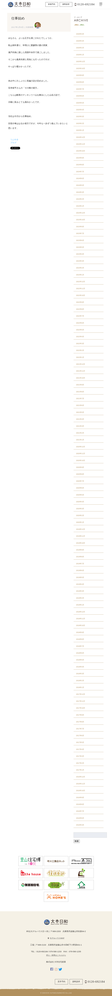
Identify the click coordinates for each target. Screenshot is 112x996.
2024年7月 (80, 172)
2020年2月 (80, 515)
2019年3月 (80, 591)
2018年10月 (80, 625)
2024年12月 (80, 137)
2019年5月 (80, 577)
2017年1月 (80, 770)
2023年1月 (80, 275)
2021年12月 (80, 364)
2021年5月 (80, 412)
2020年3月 (80, 509)
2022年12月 (80, 282)
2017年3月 (80, 756)
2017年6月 (80, 736)
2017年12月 (80, 694)
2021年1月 (80, 440)
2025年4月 (80, 110)
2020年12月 (80, 447)
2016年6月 (80, 818)
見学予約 (61, 981)
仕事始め (18, 18)
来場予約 (51, 4)
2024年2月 (80, 199)
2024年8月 (80, 165)
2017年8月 (80, 722)
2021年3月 (80, 426)
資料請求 (66, 4)
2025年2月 (80, 123)
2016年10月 (80, 790)
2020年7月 (80, 481)
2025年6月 (80, 96)
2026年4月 (80, 34)
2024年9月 (80, 158)
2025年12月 (80, 61)
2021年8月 (80, 392)
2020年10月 (80, 460)
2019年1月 (80, 605)
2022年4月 (80, 337)
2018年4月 (80, 667)
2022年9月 (80, 302)
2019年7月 (80, 564)
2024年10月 (80, 151)
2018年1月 (80, 687)
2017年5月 (80, 742)
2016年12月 (80, 777)
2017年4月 (80, 749)
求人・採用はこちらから (56, 955)
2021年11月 (80, 371)
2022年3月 (80, 343)
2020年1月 (80, 522)
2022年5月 (80, 330)
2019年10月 (80, 543)
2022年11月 (80, 289)
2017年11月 (80, 701)
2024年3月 (80, 192)
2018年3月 (80, 674)
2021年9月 (80, 385)
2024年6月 (80, 178)
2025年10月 (80, 68)
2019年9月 (80, 550)
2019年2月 (80, 598)
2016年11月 (80, 784)
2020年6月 (80, 488)
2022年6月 (80, 323)
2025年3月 (80, 116)
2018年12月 (80, 612)
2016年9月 (80, 797)
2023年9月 (80, 227)
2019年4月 (80, 584)
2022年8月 (80, 309)
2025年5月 (80, 103)
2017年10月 (80, 708)
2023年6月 (80, 240)
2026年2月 (80, 48)
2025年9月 (80, 75)
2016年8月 (80, 804)
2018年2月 (80, 681)
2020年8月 (80, 474)
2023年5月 (80, 247)
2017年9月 (80, 715)
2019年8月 (80, 557)
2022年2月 (80, 350)
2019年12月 (80, 529)
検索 (77, 841)
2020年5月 (80, 495)
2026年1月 (80, 55)
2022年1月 (80, 357)
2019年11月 (80, 536)
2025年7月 (80, 89)
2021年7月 (80, 398)
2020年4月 (80, 502)
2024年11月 (80, 144)
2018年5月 (80, 660)
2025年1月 (80, 130)
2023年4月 (80, 254)
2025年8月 (80, 82)
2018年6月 (80, 653)
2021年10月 (80, 378)
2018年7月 (80, 646)
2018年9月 (80, 632)
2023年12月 (80, 213)
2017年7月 (80, 729)
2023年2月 (80, 268)
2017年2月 (80, 763)
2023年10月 (80, 220)
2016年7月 (80, 811)
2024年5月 (80, 185)
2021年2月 (80, 433)
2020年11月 (80, 453)
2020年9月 (80, 467)
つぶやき (14, 139)
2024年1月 (80, 206)
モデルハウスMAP (57, 938)
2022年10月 (80, 295)
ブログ (13, 143)
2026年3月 (80, 41)
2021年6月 (80, 405)
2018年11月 (80, 619)
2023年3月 (80, 261)
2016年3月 (80, 825)
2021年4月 (80, 419)
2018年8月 (80, 639)
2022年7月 (80, 316)
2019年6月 (80, 570)
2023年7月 (80, 233)
